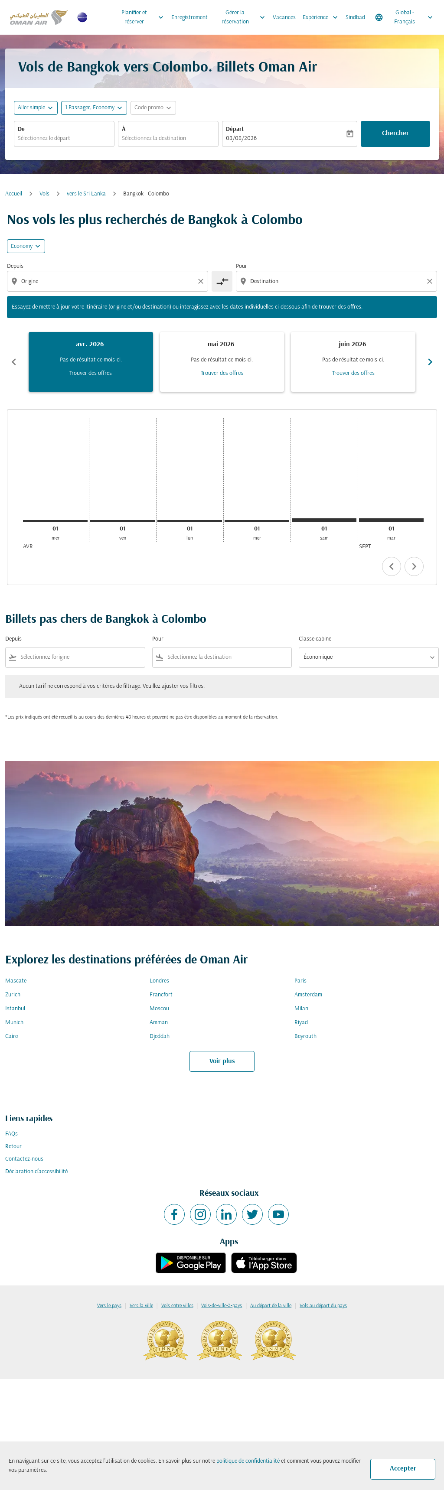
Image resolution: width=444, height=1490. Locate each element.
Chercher (395, 133)
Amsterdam (308, 995)
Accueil (13, 194)
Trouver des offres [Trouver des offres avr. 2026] (90, 373)
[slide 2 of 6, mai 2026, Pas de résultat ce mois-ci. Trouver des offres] (222, 362)
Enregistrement (189, 17)
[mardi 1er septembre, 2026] (391, 520)
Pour (241, 266)
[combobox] (64, 138)
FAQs (11, 1134)
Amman (159, 1022)
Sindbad (355, 17)
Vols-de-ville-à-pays (221, 1305)
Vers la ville (141, 1305)
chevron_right (414, 566)
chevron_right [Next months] (430, 362)
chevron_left (391, 566)
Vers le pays (109, 1305)
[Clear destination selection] (431, 281)
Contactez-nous (24, 1159)
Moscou (159, 1008)
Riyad (301, 1022)
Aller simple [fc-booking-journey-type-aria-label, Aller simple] (31, 107)
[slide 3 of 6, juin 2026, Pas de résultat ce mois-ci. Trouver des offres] (353, 362)
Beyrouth (305, 1036)
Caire (11, 1036)
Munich (14, 1022)
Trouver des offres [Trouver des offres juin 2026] (353, 373)
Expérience (322, 17)
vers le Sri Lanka (86, 194)
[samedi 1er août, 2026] (324, 520)
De (21, 129)
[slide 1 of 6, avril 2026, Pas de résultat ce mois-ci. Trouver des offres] (91, 362)
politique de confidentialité (248, 1461)
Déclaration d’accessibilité (36, 1171)
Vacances (284, 17)
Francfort (161, 995)
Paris (300, 981)
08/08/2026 (241, 138)
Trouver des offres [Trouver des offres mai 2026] (222, 373)
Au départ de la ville (270, 1305)
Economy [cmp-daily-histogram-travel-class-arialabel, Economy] (22, 246)
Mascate (15, 981)
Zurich (12, 995)
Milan (301, 1008)
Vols (44, 194)
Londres (159, 981)
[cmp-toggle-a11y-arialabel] (222, 281)
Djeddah (160, 1036)
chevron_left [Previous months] (14, 362)
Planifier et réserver (144, 17)
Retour (13, 1146)
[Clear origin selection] (202, 281)
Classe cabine (315, 639)
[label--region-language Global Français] (404, 17)
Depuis (15, 266)
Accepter (403, 1468)
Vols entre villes (177, 1305)
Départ (235, 129)
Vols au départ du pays (323, 1305)
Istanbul (15, 1008)
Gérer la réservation (246, 17)
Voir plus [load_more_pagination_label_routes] (222, 1061)
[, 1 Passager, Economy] (89, 107)
